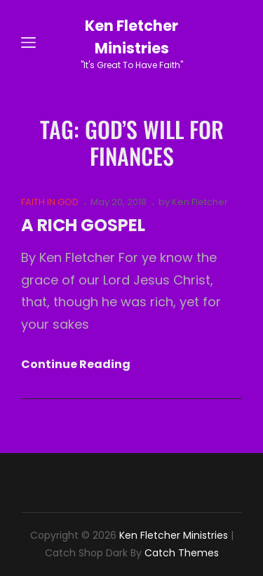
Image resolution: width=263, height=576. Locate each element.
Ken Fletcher (200, 202)
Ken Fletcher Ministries (173, 535)
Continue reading (75, 364)
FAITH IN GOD (50, 202)
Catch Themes (181, 553)
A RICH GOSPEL (83, 225)
